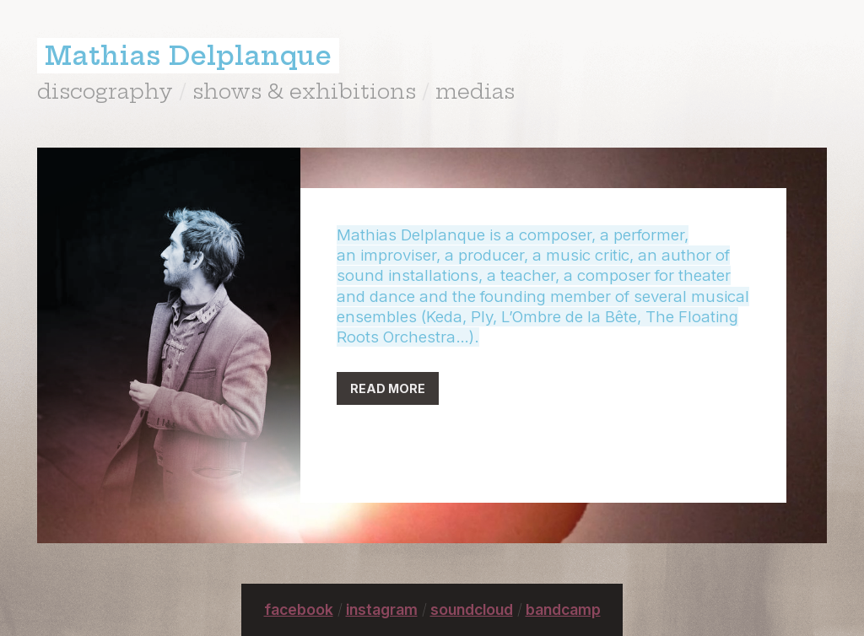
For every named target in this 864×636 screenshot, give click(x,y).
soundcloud (471, 609)
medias (475, 91)
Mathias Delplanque (188, 56)
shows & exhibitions (304, 91)
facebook (298, 609)
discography (105, 91)
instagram (382, 609)
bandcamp (563, 609)
